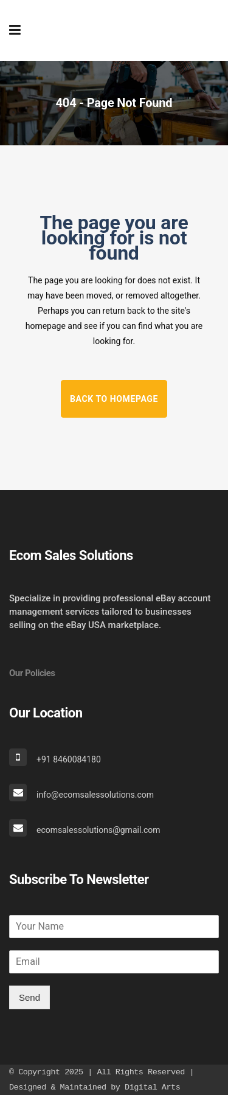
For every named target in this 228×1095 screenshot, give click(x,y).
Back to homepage (114, 399)
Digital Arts (152, 1087)
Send (29, 997)
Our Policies (32, 673)
